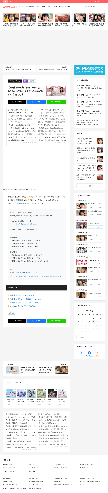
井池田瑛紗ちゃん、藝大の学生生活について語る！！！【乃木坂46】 (52, 128)
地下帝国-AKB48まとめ (10, 485)
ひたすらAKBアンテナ (61, 468)
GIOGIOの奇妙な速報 (60, 478)
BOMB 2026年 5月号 (93, 223)
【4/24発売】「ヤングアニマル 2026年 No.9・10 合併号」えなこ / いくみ (88, 96)
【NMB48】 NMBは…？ (15, 122)
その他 (55, 6)
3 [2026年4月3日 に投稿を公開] (93, 318)
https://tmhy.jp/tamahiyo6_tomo (25, 224)
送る (57, 102)
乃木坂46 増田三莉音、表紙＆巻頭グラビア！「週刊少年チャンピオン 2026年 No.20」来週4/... (21, 426)
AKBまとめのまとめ (9, 464)
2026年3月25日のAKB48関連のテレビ (17, 429)
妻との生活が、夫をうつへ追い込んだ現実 (19, 414)
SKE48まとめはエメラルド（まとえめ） (15, 488)
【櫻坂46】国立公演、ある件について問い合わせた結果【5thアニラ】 (52, 140)
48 (6, 1)
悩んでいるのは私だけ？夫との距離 (48, 414)
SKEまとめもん (7, 481)
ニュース (21, 6)
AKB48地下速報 (33, 485)
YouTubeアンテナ (64, 6)
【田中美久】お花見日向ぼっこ (47, 423)
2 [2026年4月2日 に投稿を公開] (89, 318)
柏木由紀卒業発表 (11, 438)
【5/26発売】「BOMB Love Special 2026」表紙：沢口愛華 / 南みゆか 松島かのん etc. (22, 113)
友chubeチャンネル (23, 204)
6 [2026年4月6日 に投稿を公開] (78, 322)
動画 (43, 6)
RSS (97, 356)
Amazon (92, 207)
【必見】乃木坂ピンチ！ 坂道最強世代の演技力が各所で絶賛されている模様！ (52, 113)
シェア (38, 102)
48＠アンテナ (84, 468)
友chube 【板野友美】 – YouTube (23, 306)
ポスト (18, 102)
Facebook (89, 356)
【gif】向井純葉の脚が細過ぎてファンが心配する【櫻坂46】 (52, 119)
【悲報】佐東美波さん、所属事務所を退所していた (53, 429)
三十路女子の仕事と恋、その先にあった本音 (51, 110)
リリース (38, 6)
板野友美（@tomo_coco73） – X (23, 295)
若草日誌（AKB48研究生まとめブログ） (92, 481)
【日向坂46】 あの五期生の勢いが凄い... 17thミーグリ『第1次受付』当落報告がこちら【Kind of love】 (22, 125)
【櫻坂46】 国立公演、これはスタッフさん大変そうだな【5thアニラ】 (22, 128)
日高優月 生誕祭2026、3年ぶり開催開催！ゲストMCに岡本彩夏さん (22, 134)
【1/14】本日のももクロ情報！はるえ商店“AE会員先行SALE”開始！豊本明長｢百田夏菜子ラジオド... (53, 444)
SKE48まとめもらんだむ (87, 478)
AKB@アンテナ (33, 468)
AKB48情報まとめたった (36, 481)
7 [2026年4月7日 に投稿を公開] (82, 322)
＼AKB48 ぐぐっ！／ (60, 464)
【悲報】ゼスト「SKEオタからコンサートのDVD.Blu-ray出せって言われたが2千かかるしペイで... (21, 435)
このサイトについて (98, 1)
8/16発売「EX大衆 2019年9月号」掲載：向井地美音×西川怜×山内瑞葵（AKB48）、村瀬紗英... (21, 447)
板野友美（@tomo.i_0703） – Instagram (25, 299)
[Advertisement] (54, 47)
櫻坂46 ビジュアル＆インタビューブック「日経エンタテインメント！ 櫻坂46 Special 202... (21, 417)
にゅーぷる (32, 471)
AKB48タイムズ (33, 478)
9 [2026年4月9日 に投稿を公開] (89, 322)
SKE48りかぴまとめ (35, 488)
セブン (99, 207)
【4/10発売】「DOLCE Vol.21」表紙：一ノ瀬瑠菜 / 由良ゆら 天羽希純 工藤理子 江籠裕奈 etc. (89, 113)
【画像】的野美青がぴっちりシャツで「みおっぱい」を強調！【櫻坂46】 (52, 116)
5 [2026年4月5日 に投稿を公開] (100, 318)
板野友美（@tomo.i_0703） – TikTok (24, 302)
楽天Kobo (99, 214)
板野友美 (32, 81)
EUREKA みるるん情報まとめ (63, 485)
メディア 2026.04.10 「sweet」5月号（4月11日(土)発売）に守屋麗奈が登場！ (52, 137)
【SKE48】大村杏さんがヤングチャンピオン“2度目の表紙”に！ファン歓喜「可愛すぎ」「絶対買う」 (22, 137)
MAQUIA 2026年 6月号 (94, 260)
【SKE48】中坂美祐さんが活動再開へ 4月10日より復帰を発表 (22, 131)
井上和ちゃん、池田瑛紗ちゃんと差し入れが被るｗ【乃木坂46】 (22, 119)
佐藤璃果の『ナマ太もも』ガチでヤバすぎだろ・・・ (52, 134)
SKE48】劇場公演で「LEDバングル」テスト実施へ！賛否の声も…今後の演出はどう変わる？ (22, 140)
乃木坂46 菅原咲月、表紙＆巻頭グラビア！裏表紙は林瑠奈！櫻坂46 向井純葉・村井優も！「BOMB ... (21, 420)
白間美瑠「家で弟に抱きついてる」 (16, 444)
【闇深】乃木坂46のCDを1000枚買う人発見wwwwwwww (53, 435)
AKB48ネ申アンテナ (9, 468)
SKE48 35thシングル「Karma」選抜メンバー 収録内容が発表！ (53, 432)
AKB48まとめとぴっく (9, 471)
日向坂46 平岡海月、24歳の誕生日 (48, 125)
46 (11, 1)
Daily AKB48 (7, 478)
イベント (49, 6)
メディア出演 (30, 6)
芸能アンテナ (33, 464)
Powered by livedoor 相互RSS (29, 142)
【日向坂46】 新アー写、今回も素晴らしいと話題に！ (22, 116)
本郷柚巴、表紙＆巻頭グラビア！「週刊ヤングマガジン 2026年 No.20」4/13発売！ (52, 131)
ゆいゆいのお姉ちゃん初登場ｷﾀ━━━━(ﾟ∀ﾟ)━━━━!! (21, 432)
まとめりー (83, 485)
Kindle (91, 214)
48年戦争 (57, 481)
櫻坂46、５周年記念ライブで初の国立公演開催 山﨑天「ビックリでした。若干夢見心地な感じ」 (52, 122)
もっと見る (89, 186)
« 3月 (82, 337)
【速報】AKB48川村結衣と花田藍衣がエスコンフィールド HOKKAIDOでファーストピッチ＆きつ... (53, 426)
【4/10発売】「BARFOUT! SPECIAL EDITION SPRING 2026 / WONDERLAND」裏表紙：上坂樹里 (87, 123)
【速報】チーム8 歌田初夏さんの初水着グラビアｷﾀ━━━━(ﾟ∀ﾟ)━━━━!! (21, 441)
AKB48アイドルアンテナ (87, 464)
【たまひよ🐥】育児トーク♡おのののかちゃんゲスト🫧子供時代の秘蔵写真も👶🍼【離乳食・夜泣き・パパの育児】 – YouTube (50, 276)
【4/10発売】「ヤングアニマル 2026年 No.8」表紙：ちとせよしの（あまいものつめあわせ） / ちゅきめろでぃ (89, 104)
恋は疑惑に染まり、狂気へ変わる (18, 110)
